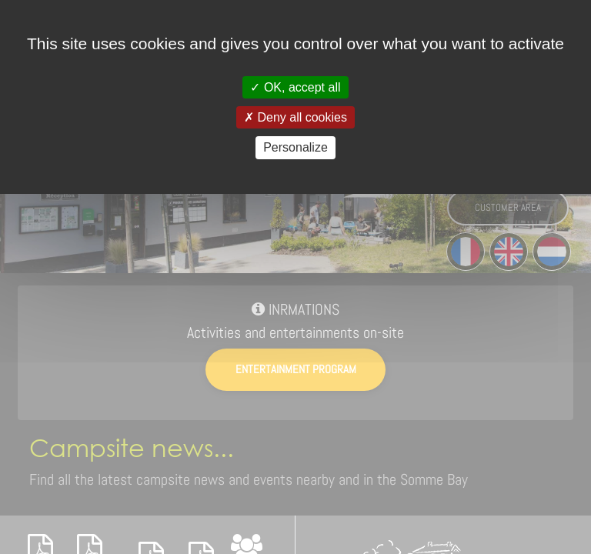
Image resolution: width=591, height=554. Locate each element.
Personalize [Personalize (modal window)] (295, 147)
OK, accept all (295, 87)
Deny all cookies (295, 117)
